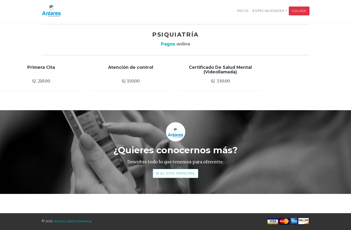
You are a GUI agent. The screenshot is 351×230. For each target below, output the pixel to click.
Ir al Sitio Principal (175, 173)
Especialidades (268, 11)
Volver (299, 11)
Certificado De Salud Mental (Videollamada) (220, 69)
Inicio (243, 11)
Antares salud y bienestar (72, 221)
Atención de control (130, 67)
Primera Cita (41, 67)
